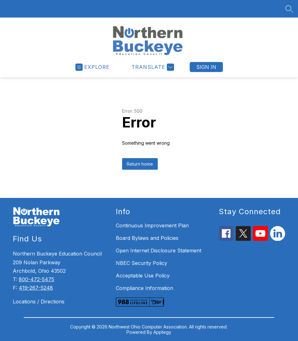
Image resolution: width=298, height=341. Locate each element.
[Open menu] (92, 67)
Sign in (206, 67)
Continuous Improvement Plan (152, 225)
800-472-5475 (36, 279)
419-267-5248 (36, 288)
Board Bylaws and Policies (147, 238)
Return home (140, 164)
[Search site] (289, 9)
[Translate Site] (152, 67)
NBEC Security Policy (141, 263)
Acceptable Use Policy (143, 275)
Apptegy (162, 332)
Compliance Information (144, 288)
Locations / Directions (38, 301)
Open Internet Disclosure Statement (158, 250)
